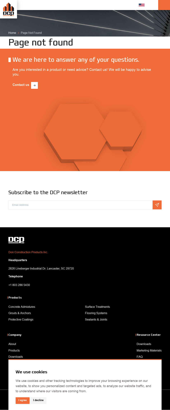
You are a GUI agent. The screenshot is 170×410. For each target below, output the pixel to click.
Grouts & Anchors (19, 313)
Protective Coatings (20, 319)
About (12, 344)
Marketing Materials (149, 350)
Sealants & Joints (96, 319)
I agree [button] (22, 400)
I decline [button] (38, 400)
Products (14, 350)
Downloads (15, 356)
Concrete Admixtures (21, 306)
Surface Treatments (97, 306)
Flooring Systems (96, 313)
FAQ (140, 356)
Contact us (21, 85)
